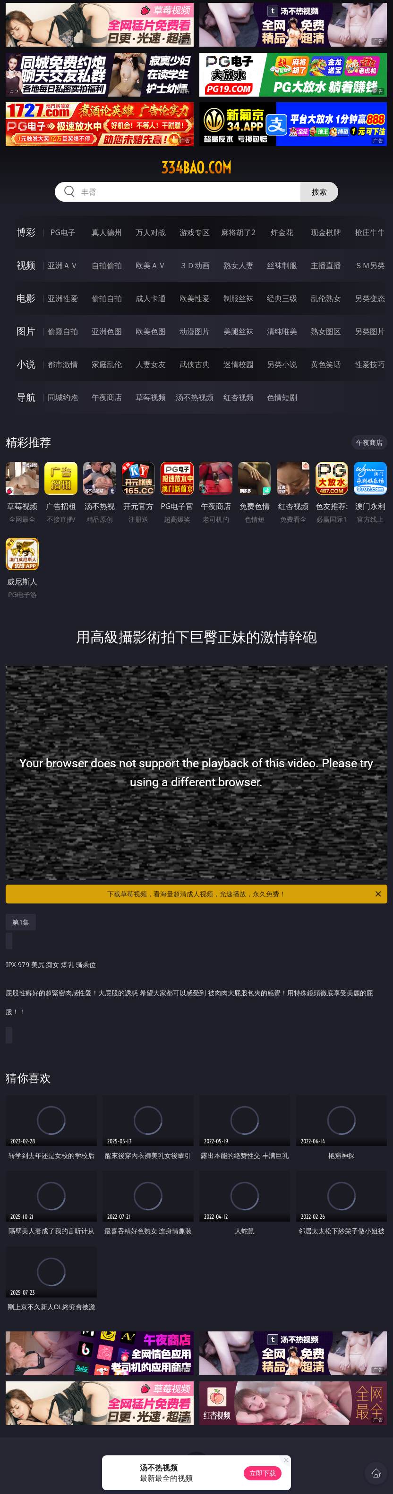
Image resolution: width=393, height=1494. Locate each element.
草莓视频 (151, 397)
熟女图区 (326, 331)
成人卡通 (151, 298)
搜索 (319, 192)
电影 (26, 298)
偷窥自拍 (63, 331)
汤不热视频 (195, 397)
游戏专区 (194, 232)
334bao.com (196, 167)
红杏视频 (238, 397)
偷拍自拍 (107, 298)
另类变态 (370, 298)
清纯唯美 (282, 331)
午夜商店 (107, 397)
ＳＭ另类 (370, 265)
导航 (26, 397)
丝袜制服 (282, 265)
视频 (26, 265)
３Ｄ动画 (194, 265)
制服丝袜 (238, 298)
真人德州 (107, 232)
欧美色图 (151, 331)
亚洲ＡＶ (63, 265)
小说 (26, 364)
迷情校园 (238, 364)
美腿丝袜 (238, 331)
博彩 (26, 232)
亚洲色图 (107, 331)
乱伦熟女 (326, 298)
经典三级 (282, 298)
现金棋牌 (326, 232)
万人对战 (151, 232)
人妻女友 (151, 364)
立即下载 (262, 1473)
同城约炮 (63, 397)
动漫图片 (194, 331)
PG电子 (63, 232)
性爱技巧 (370, 364)
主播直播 (326, 265)
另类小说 (282, 364)
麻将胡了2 (238, 232)
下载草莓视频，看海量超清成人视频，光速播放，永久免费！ (245, 894)
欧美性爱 (194, 298)
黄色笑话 (326, 364)
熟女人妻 (238, 265)
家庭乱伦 (107, 364)
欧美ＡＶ (151, 265)
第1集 (20, 922)
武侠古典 (194, 364)
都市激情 (63, 364)
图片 (26, 331)
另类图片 (370, 331)
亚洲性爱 (63, 298)
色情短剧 (282, 397)
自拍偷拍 (107, 265)
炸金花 (282, 232)
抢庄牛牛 (370, 232)
